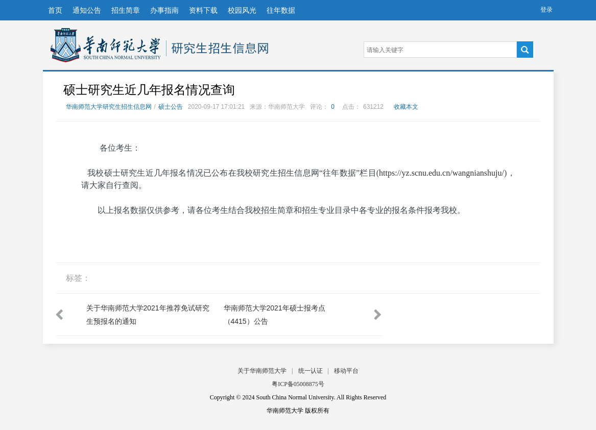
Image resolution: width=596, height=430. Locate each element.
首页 (55, 10)
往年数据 (281, 10)
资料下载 (203, 10)
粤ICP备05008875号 (298, 384)
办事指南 (164, 10)
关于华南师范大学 (262, 370)
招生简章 (125, 10)
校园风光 (242, 10)
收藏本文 (406, 106)
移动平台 (346, 370)
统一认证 (310, 370)
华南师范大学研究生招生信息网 (106, 45)
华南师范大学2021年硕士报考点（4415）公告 (274, 314)
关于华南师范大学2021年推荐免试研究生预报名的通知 (147, 314)
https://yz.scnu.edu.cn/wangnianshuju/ (441, 173)
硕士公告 (170, 106)
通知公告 (87, 10)
